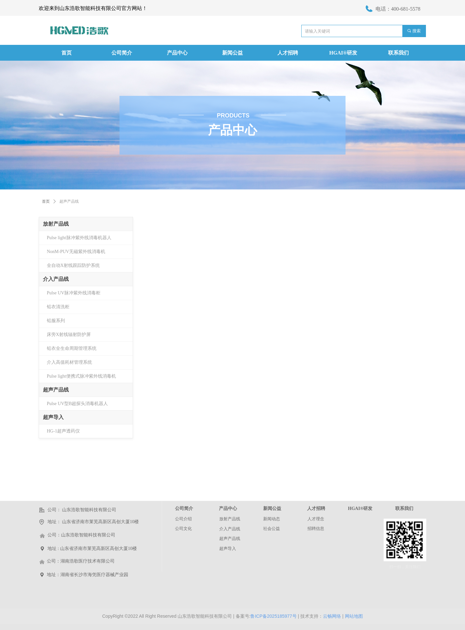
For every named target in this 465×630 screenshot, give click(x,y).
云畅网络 (332, 616)
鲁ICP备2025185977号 (273, 616)
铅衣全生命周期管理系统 (72, 348)
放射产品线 (56, 224)
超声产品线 (56, 389)
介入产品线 (56, 279)
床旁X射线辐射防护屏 (69, 334)
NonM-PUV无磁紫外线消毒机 (76, 251)
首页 (46, 201)
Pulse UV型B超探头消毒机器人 (77, 403)
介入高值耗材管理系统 (69, 362)
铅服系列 (56, 320)
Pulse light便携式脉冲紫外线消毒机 (81, 376)
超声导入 (53, 417)
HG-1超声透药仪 (63, 431)
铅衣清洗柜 (58, 306)
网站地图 (354, 616)
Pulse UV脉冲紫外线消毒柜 (73, 292)
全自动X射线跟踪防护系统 (73, 265)
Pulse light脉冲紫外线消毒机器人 (79, 237)
